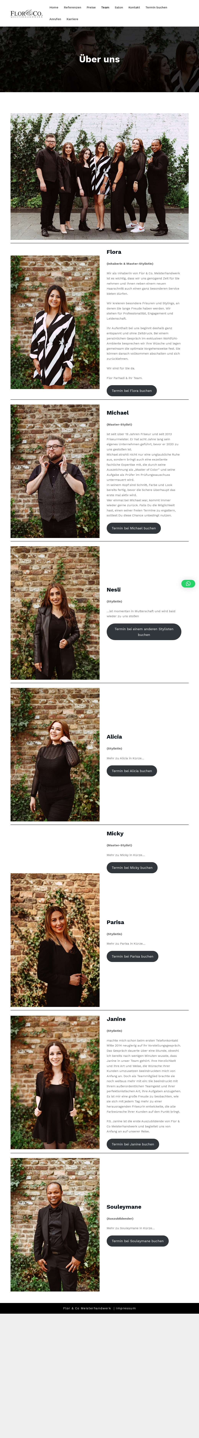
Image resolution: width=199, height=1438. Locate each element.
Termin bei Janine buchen (133, 1144)
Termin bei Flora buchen (132, 391)
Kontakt (134, 7)
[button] (188, 584)
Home (53, 7)
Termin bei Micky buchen (132, 868)
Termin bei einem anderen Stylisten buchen (144, 632)
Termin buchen (156, 7)
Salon (119, 7)
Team (105, 7)
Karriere (72, 19)
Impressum (126, 1308)
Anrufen (55, 19)
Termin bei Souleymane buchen (138, 1241)
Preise (91, 7)
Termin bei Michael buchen (134, 528)
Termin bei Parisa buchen (132, 956)
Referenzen (72, 7)
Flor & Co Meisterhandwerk (87, 1308)
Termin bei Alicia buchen (132, 771)
